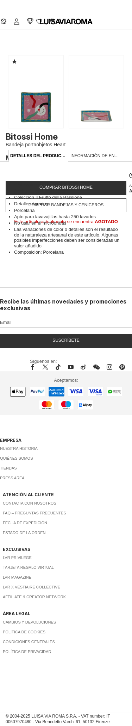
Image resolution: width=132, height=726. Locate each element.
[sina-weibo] (83, 367)
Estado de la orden (24, 533)
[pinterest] (122, 367)
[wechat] (96, 367)
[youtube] (70, 367)
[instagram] (109, 367)
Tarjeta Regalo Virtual (28, 567)
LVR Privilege (17, 557)
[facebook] (34, 367)
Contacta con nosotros (29, 503)
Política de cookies (24, 632)
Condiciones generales (29, 642)
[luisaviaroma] (66, 21)
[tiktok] (58, 367)
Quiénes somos (16, 458)
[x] (45, 367)
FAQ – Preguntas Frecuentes (34, 513)
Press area (12, 478)
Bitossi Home (32, 137)
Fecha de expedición (25, 523)
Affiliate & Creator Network (34, 597)
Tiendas (8, 468)
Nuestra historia (19, 448)
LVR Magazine (17, 577)
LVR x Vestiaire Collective (31, 587)
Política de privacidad (27, 652)
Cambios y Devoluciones (29, 622)
